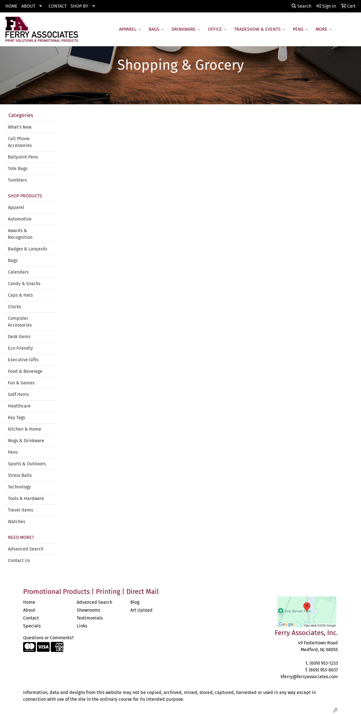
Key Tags (16, 417)
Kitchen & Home (24, 429)
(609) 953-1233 (324, 663)
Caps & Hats (20, 295)
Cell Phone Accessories (20, 142)
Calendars (18, 272)
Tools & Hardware (26, 498)
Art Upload (141, 610)
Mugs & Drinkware (26, 440)
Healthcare (19, 406)
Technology (19, 487)
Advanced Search (25, 549)
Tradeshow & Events (259, 29)
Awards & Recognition (20, 234)
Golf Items (18, 394)
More (324, 29)
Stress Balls (20, 475)
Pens (300, 29)
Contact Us (19, 560)
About (29, 610)
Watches (16, 521)
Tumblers (17, 180)
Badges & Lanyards (27, 249)
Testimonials (90, 618)
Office (217, 29)
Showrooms (88, 610)
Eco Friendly (20, 348)
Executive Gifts (23, 359)
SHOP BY (79, 6)
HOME (11, 6)
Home (29, 602)
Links (82, 626)
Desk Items (19, 336)
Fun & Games (21, 382)
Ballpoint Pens (23, 157)
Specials (32, 626)
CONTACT (58, 6)
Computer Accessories (20, 322)
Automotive (20, 219)
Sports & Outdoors (27, 463)
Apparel (130, 29)
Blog (134, 602)
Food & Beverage (25, 371)
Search (301, 6)
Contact (31, 618)
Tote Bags (17, 168)
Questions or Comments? (48, 637)
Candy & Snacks (24, 283)
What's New (19, 127)
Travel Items (20, 510)
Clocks (14, 306)
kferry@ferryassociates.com (309, 676)
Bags (156, 29)
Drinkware (186, 29)
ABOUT (28, 6)
